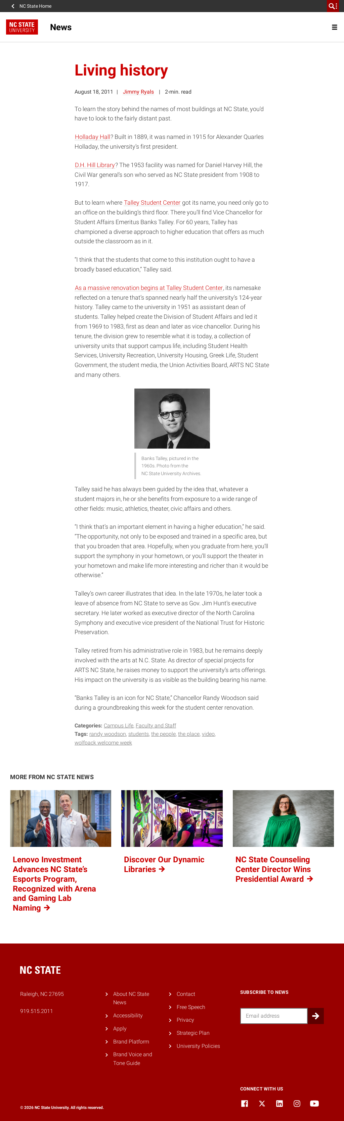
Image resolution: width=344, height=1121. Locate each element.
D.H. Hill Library (95, 164)
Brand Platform (131, 1041)
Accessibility (128, 1015)
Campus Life (118, 725)
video (208, 734)
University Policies (198, 1046)
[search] (333, 6)
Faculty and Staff (156, 725)
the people (163, 734)
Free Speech (191, 1007)
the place (189, 734)
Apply (120, 1028)
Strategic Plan (193, 1033)
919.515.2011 (36, 1011)
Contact (186, 994)
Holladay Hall (92, 136)
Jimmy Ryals (138, 92)
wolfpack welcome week (103, 743)
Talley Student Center (152, 202)
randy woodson (107, 734)
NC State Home (35, 6)
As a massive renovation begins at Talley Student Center (149, 287)
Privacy (185, 1020)
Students (138, 734)
